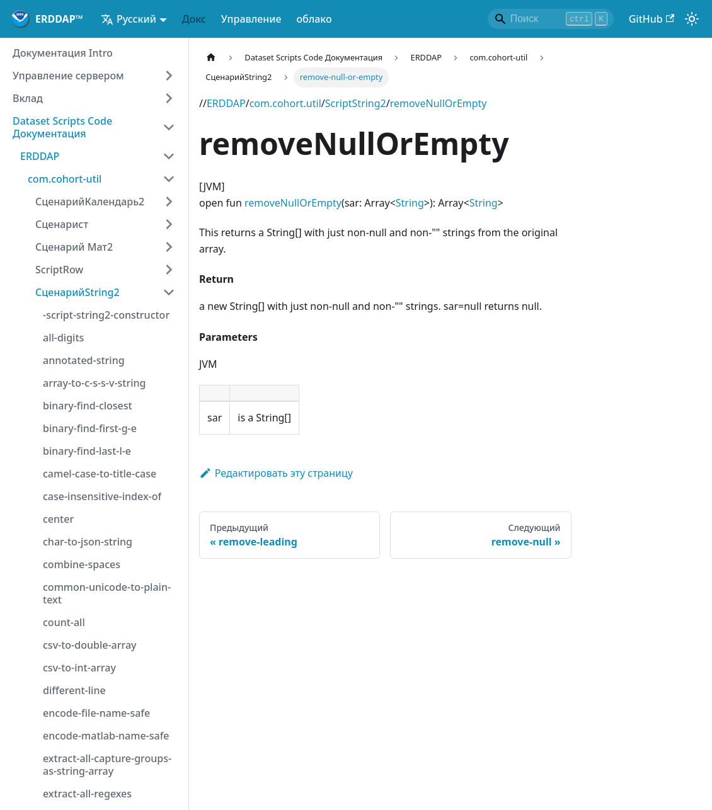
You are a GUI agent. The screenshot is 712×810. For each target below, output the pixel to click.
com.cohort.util (285, 103)
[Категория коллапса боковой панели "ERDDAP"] (169, 156)
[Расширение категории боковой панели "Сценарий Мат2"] (169, 247)
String (410, 203)
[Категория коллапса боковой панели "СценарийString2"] (169, 292)
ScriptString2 (355, 103)
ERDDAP (226, 103)
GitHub (651, 19)
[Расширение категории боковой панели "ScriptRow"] (169, 270)
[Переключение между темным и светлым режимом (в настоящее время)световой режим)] (692, 19)
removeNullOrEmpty (438, 103)
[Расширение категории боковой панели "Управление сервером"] (169, 76)
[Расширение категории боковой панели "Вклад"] (169, 98)
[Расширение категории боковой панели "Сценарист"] (169, 224)
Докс (194, 19)
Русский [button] (128, 19)
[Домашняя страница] (211, 57)
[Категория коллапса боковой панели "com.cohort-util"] (169, 179)
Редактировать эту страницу (276, 473)
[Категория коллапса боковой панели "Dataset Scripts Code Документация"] (169, 127)
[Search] (551, 19)
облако (313, 19)
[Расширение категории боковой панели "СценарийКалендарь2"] (169, 201)
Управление (251, 19)
